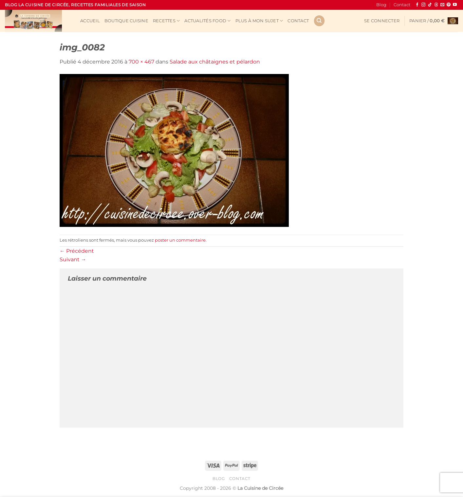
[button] (381, 21)
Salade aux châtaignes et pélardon (215, 62)
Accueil (90, 20)
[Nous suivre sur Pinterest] (449, 5)
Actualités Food (207, 21)
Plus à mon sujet (259, 21)
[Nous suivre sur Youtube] (455, 5)
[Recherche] (319, 20)
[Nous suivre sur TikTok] (430, 5)
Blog (381, 4)
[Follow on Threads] (436, 5)
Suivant (73, 259)
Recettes (166, 21)
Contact (402, 4)
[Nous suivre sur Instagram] (423, 5)
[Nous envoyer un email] (442, 5)
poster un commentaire (180, 240)
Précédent (77, 251)
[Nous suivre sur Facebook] (417, 5)
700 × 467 (141, 62)
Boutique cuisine (126, 20)
